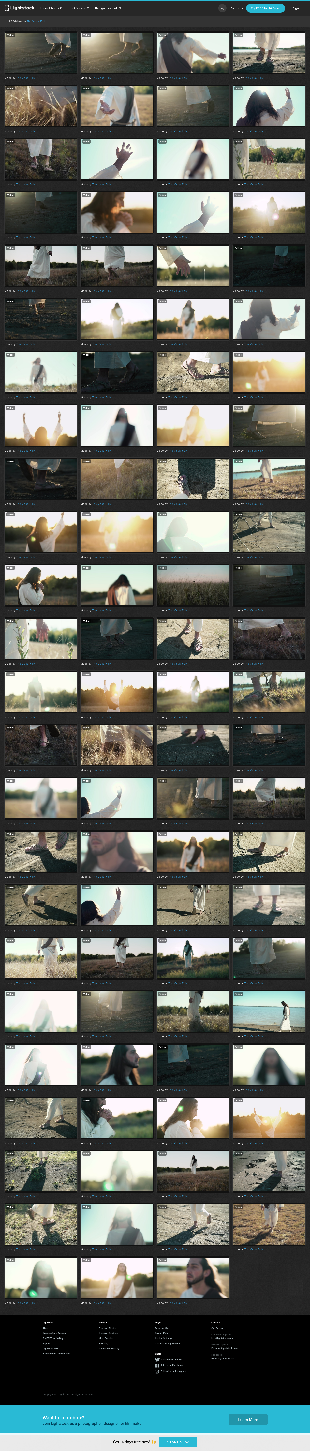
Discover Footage (108, 1333)
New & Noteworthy (109, 1348)
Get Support (217, 1328)
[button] (51, 8)
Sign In (297, 8)
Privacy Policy (162, 1333)
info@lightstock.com (222, 1338)
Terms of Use (162, 1328)
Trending (103, 1343)
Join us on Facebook (172, 1365)
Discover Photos (107, 1328)
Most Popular (106, 1338)
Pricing (236, 8)
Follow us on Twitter (171, 1359)
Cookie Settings (163, 1338)
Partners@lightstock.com (224, 1348)
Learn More (248, 1419)
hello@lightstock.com (222, 1358)
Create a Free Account (54, 1333)
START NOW (178, 1442)
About (46, 1328)
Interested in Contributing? (57, 1353)
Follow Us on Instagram (173, 1371)
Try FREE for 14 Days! (265, 8)
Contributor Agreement (167, 1343)
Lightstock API (50, 1348)
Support (47, 1343)
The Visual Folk (36, 21)
